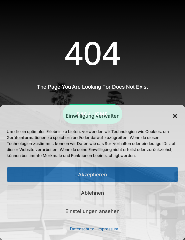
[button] (175, 116)
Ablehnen (92, 193)
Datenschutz (82, 228)
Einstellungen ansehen (92, 211)
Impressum (107, 228)
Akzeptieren (92, 174)
